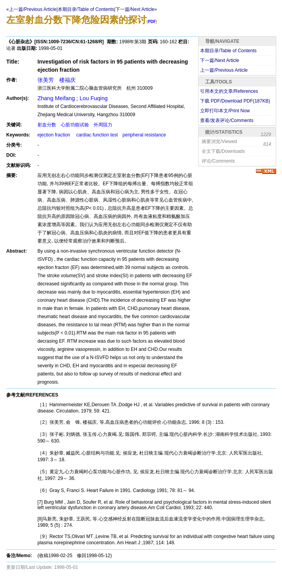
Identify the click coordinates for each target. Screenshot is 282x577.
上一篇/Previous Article (224, 70)
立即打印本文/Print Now (225, 110)
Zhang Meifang (56, 98)
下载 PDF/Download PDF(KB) (235, 101)
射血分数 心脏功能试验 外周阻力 (74, 124)
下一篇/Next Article (219, 60)
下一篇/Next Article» (136, 9)
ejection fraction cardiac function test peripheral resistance (101, 135)
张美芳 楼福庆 (56, 80)
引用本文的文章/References (229, 91)
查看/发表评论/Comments (227, 120)
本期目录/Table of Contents (86, 9)
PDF (152, 21)
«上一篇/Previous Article (31, 9)
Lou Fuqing (94, 98)
